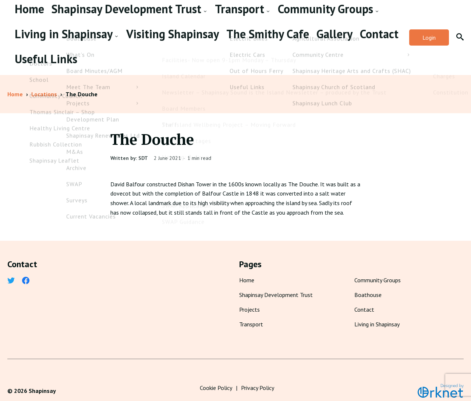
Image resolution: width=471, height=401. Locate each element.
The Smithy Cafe (38, 48)
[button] (460, 32)
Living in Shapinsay (270, 16)
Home (23, 16)
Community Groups (203, 16)
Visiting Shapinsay (335, 16)
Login (429, 32)
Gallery (78, 48)
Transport (149, 16)
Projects (249, 299)
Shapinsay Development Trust (80, 16)
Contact (107, 48)
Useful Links (143, 48)
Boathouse (368, 284)
